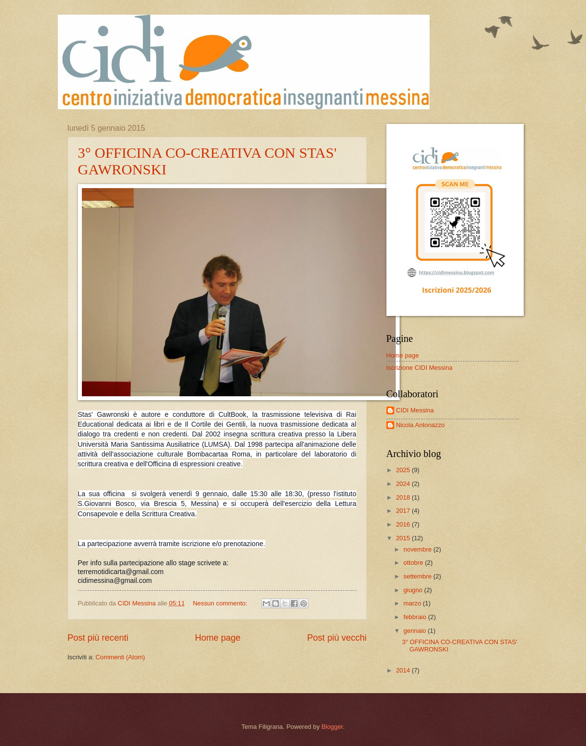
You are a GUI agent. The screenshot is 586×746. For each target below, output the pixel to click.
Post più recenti (98, 638)
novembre (418, 549)
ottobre (414, 562)
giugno (414, 590)
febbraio (416, 617)
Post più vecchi (336, 638)
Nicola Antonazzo (420, 425)
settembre (418, 576)
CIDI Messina (415, 410)
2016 (403, 524)
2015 (403, 538)
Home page (217, 638)
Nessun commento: (221, 603)
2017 (403, 510)
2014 (403, 670)
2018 (403, 497)
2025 (403, 470)
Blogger (332, 726)
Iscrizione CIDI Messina (419, 367)
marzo (413, 603)
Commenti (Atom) (120, 657)
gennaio (416, 630)
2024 (403, 483)
